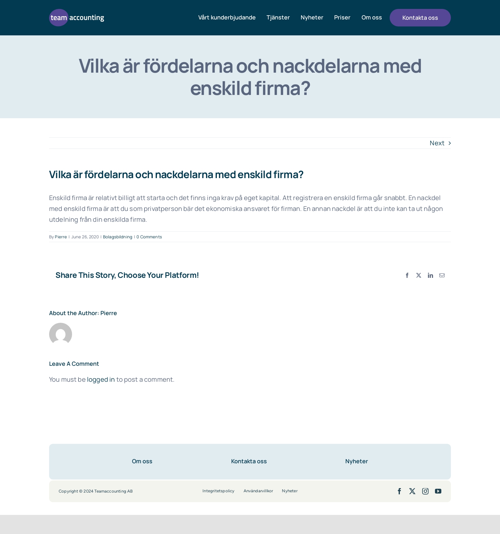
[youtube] (438, 491)
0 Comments (149, 237)
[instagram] (425, 491)
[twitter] (412, 491)
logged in (101, 379)
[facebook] (399, 491)
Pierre (61, 237)
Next (437, 143)
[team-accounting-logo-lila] (76, 12)
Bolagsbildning (117, 237)
